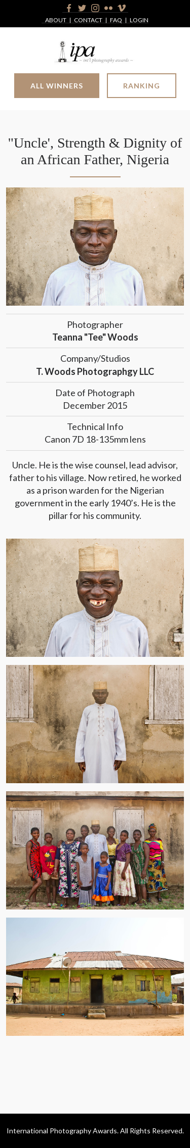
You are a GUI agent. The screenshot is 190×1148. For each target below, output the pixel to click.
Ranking (141, 85)
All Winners (56, 85)
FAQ (116, 20)
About (55, 20)
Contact (88, 20)
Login (139, 20)
